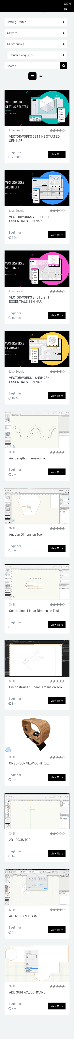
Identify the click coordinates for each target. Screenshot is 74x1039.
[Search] (32, 65)
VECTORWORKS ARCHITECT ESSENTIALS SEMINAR (29, 219)
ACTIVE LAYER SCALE (25, 916)
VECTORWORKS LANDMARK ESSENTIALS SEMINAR (29, 380)
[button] (37, 55)
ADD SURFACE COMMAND (27, 992)
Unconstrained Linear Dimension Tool (36, 687)
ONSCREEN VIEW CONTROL (29, 763)
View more (57, 154)
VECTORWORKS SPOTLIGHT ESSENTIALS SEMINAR (29, 299)
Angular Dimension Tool (26, 534)
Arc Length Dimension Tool (28, 458)
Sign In (67, 6)
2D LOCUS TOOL (21, 839)
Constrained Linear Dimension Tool (34, 610)
